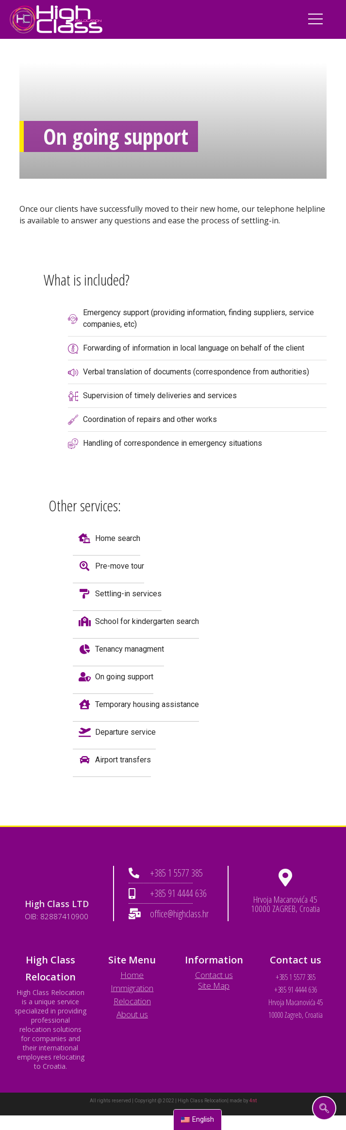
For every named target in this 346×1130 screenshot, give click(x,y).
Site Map (214, 985)
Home (132, 974)
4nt (253, 1100)
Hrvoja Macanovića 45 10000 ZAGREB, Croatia (285, 904)
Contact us (214, 974)
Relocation (132, 1001)
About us (132, 1014)
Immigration (132, 988)
